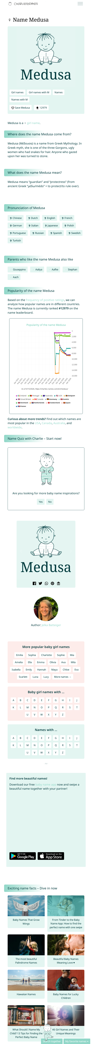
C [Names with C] (27, 738)
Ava (63, 662)
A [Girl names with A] (13, 700)
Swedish (74, 233)
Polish (69, 225)
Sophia (32, 655)
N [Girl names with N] (35, 707)
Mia (72, 655)
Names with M (19, 99)
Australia (59, 423)
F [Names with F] (48, 738)
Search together (52, 1041)
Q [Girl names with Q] (56, 707)
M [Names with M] (27, 745)
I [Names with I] (69, 738)
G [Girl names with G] (56, 700)
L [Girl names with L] (20, 707)
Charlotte (46, 655)
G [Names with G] (56, 738)
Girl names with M (39, 92)
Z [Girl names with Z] (62, 714)
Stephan (72, 269)
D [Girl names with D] (34, 700)
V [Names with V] (34, 752)
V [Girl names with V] (34, 714)
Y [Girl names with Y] (55, 714)
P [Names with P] (48, 745)
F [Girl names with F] (48, 700)
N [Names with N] (35, 745)
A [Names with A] (13, 738)
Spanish (56, 233)
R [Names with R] (62, 745)
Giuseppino (19, 269)
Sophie (61, 655)
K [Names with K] (13, 745)
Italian (33, 225)
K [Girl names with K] (13, 707)
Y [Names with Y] (55, 752)
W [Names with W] (41, 752)
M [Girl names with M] (27, 707)
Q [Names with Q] (56, 745)
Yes (41, 501)
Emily (29, 669)
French (66, 218)
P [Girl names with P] (48, 707)
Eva (76, 669)
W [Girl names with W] (41, 714)
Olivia (53, 662)
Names (59, 92)
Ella (30, 662)
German (16, 225)
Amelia (19, 662)
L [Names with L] (20, 745)
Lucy (46, 676)
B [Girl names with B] (20, 700)
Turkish (15, 240)
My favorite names (75, 1041)
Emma (40, 662)
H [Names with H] (63, 738)
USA (37, 423)
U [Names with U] (27, 752)
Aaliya (38, 269)
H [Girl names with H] (63, 700)
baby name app (45, 784)
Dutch (33, 218)
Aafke (55, 269)
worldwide (15, 427)
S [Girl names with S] (70, 707)
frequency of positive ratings (45, 300)
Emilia (19, 655)
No (50, 501)
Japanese (51, 225)
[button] (21, 551)
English (49, 218)
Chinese (16, 218)
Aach (16, 277)
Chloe (66, 669)
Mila (73, 662)
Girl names (17, 92)
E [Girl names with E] (41, 700)
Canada (47, 423)
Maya (54, 669)
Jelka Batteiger (51, 625)
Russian (38, 233)
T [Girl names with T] (77, 707)
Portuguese (18, 233)
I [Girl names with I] (69, 700)
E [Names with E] (41, 738)
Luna (35, 676)
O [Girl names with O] (42, 707)
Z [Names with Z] (62, 752)
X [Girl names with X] (48, 714)
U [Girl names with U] (27, 714)
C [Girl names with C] (27, 700)
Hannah (41, 669)
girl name (33, 123)
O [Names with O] (42, 745)
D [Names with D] (34, 738)
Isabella (16, 669)
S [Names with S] (70, 745)
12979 (41, 107)
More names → (62, 676)
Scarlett (23, 676)
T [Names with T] (77, 745)
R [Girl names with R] (62, 707)
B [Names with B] (20, 738)
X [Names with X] (48, 752)
